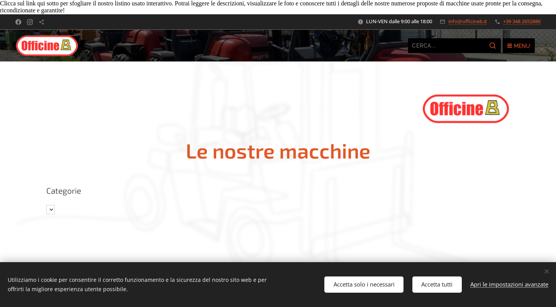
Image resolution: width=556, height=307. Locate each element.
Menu (518, 46)
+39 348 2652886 (522, 21)
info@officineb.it (467, 21)
